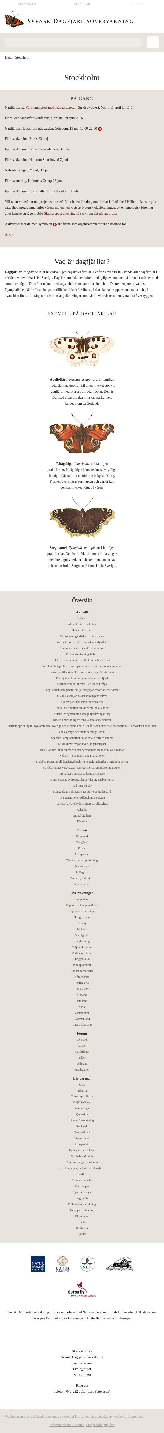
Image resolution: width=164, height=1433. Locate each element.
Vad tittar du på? (82, 785)
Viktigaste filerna (82, 953)
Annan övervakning (82, 1120)
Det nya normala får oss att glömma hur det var (82, 660)
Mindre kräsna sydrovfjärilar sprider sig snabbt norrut (82, 779)
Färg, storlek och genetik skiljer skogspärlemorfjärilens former (82, 690)
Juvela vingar (82, 1108)
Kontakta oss (82, 884)
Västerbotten (81, 1013)
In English (82, 4)
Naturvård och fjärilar (82, 1150)
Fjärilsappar (82, 1186)
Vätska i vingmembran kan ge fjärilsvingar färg (82, 714)
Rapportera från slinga (82, 911)
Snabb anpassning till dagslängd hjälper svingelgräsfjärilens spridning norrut (82, 761)
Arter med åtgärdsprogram (82, 1162)
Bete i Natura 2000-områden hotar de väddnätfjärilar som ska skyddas (82, 749)
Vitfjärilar (82, 1090)
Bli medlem (27, 4)
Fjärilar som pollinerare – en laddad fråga (82, 684)
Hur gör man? (82, 917)
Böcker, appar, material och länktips (82, 1168)
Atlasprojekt (82, 1144)
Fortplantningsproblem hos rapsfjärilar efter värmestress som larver (82, 666)
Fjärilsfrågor (82, 1051)
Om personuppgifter (100, 1425)
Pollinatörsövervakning (82, 1204)
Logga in (137, 4)
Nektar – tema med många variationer (82, 755)
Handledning (82, 941)
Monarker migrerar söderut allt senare (82, 773)
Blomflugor (82, 1216)
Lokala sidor (82, 989)
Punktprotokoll (82, 965)
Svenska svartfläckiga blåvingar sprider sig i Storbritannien (82, 672)
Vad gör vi (82, 842)
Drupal (79, 1416)
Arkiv (9, 234)
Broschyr (82, 923)
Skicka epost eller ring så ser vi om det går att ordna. (81, 213)
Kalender (82, 809)
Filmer (82, 848)
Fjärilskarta (82, 983)
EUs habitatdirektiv (82, 1156)
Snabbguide (82, 935)
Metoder (82, 929)
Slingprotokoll (81, 959)
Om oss (82, 830)
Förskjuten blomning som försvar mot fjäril (82, 678)
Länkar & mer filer (82, 971)
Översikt (82, 1039)
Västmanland (82, 1019)
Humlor (81, 1222)
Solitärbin (82, 1228)
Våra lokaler (82, 977)
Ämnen (82, 1045)
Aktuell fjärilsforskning (82, 624)
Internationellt (82, 1138)
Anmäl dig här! (82, 815)
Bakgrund (82, 836)
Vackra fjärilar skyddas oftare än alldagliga (82, 803)
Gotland (82, 995)
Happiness (135, 1416)
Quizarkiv (82, 1114)
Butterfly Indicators (82, 878)
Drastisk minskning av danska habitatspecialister (82, 720)
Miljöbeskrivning (82, 947)
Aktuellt (82, 612)
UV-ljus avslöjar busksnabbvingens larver (82, 696)
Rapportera (81, 899)
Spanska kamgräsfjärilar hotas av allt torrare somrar (82, 738)
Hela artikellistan (82, 630)
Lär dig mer (82, 1078)
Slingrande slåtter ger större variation (82, 648)
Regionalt (82, 1126)
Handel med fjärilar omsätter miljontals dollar (82, 708)
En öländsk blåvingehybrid (82, 654)
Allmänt (82, 1063)
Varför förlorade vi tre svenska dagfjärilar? (82, 642)
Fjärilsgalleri (81, 1069)
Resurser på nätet (82, 1180)
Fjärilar (82, 1234)
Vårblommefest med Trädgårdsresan (50, 107)
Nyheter (82, 618)
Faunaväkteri (82, 1132)
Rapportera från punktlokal (82, 905)
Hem (8, 57)
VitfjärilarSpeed (82, 1102)
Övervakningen (82, 893)
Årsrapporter (81, 854)
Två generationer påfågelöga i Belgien (82, 797)
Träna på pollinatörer (82, 1210)
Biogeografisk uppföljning (82, 860)
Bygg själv (82, 1198)
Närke (81, 1007)
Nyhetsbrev (82, 866)
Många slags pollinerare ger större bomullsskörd (82, 791)
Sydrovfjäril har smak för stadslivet (82, 702)
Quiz (82, 1084)
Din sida (82, 821)
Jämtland (82, 1001)
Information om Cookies (66, 1425)
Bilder (82, 1057)
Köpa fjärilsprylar (82, 1192)
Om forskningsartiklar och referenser (82, 636)
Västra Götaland (82, 1024)
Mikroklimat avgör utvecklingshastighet (82, 744)
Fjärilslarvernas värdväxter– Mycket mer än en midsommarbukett (82, 767)
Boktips (81, 1174)
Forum (82, 1033)
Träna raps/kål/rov (82, 1096)
